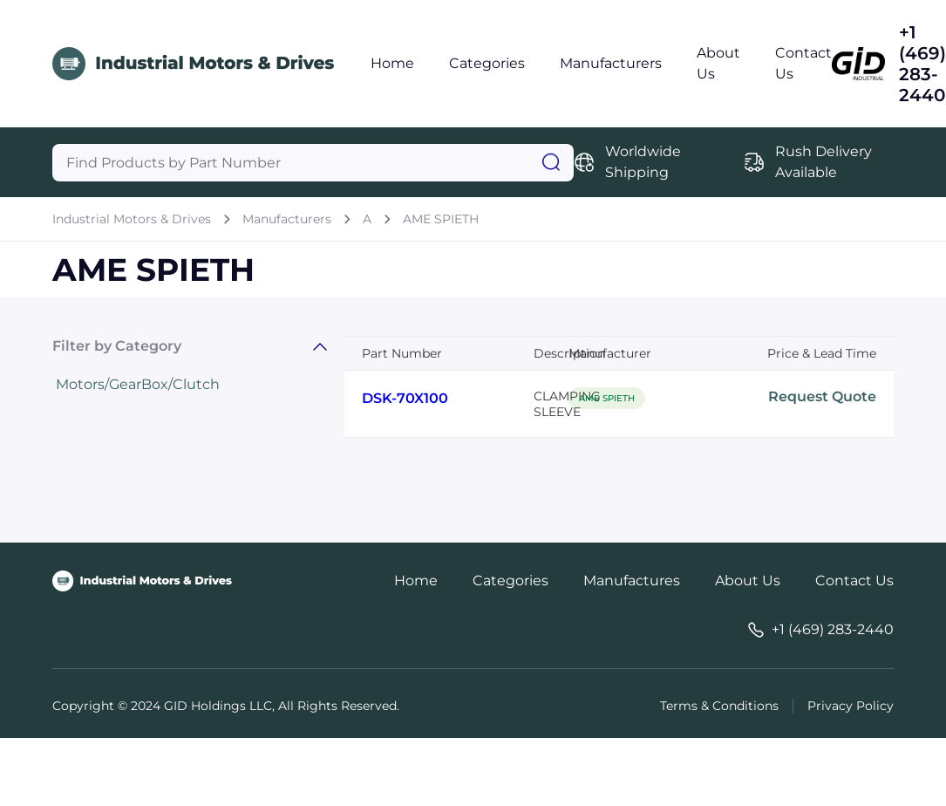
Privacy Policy (850, 706)
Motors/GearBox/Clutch (138, 384)
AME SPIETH (441, 219)
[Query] (313, 162)
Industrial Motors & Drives (131, 219)
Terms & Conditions (719, 706)
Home (392, 63)
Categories (487, 63)
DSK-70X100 (405, 398)
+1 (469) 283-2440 (922, 64)
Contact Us (854, 580)
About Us (747, 580)
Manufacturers (611, 63)
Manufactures (631, 580)
